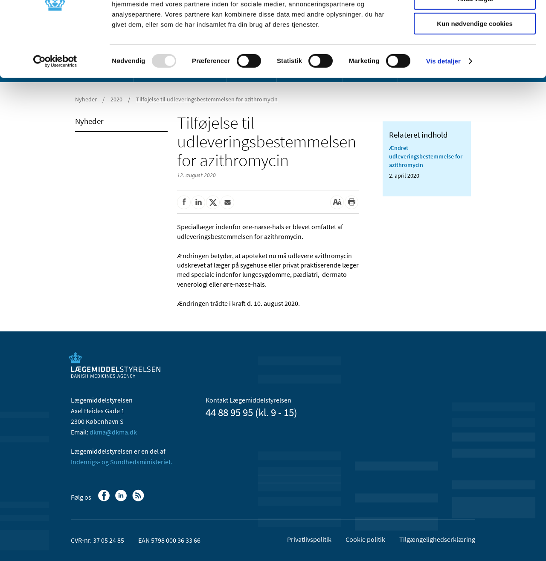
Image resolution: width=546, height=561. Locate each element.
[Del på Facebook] (184, 202)
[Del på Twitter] (213, 202)
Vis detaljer (443, 108)
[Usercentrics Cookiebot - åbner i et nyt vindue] (55, 108)
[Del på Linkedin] (198, 202)
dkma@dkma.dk (113, 432)
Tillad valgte (474, 46)
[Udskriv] (351, 202)
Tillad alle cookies (474, 21)
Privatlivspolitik (309, 539)
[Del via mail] (227, 202)
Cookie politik (365, 539)
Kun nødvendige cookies (475, 71)
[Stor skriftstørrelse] (337, 202)
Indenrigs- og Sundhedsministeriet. (121, 461)
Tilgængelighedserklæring (437, 539)
